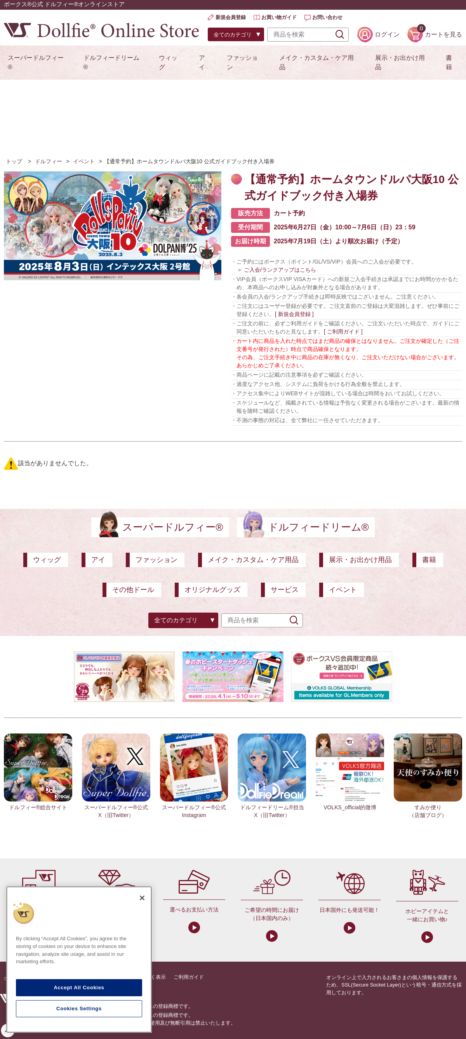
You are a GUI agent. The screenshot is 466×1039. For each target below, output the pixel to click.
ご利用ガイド (189, 977)
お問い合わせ (327, 17)
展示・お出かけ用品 (400, 62)
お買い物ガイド (279, 17)
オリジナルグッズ (212, 590)
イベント (84, 161)
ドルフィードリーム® (111, 62)
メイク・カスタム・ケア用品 (316, 62)
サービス (285, 590)
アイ (202, 62)
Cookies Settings (79, 1008)
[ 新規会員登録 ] (294, 314)
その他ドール (133, 590)
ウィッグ (168, 62)
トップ (14, 161)
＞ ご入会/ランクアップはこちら (276, 270)
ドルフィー (48, 161)
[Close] (142, 897)
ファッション (242, 62)
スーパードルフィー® (36, 62)
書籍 (449, 62)
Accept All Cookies (79, 987)
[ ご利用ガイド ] (343, 331)
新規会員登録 (231, 17)
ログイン (387, 34)
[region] (79, 959)
